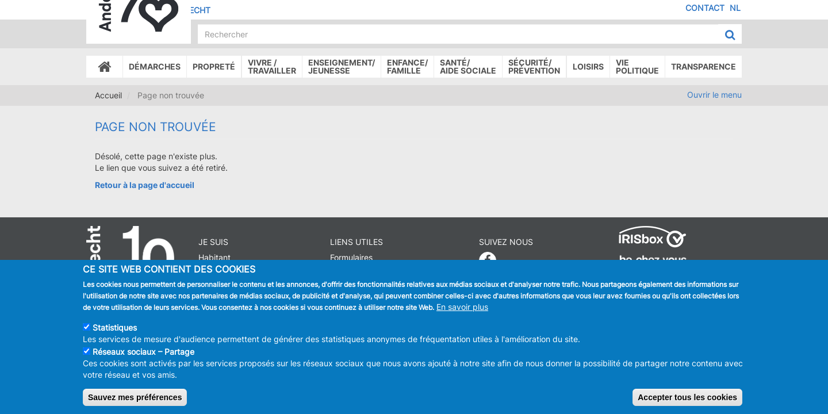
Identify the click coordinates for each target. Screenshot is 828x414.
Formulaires (351, 257)
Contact (704, 8)
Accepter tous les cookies (687, 400)
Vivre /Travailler (272, 66)
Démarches (155, 66)
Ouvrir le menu (714, 94)
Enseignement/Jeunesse (341, 66)
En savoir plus (462, 310)
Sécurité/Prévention (534, 66)
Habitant (214, 257)
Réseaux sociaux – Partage (143, 354)
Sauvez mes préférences (135, 400)
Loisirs (588, 66)
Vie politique (637, 66)
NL (735, 8)
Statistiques (115, 330)
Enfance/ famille (407, 66)
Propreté (214, 66)
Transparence (703, 66)
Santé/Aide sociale (468, 66)
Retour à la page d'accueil (144, 185)
